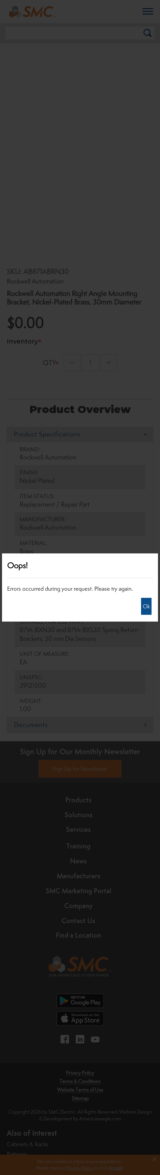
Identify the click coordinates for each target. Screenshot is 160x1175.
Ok (146, 606)
